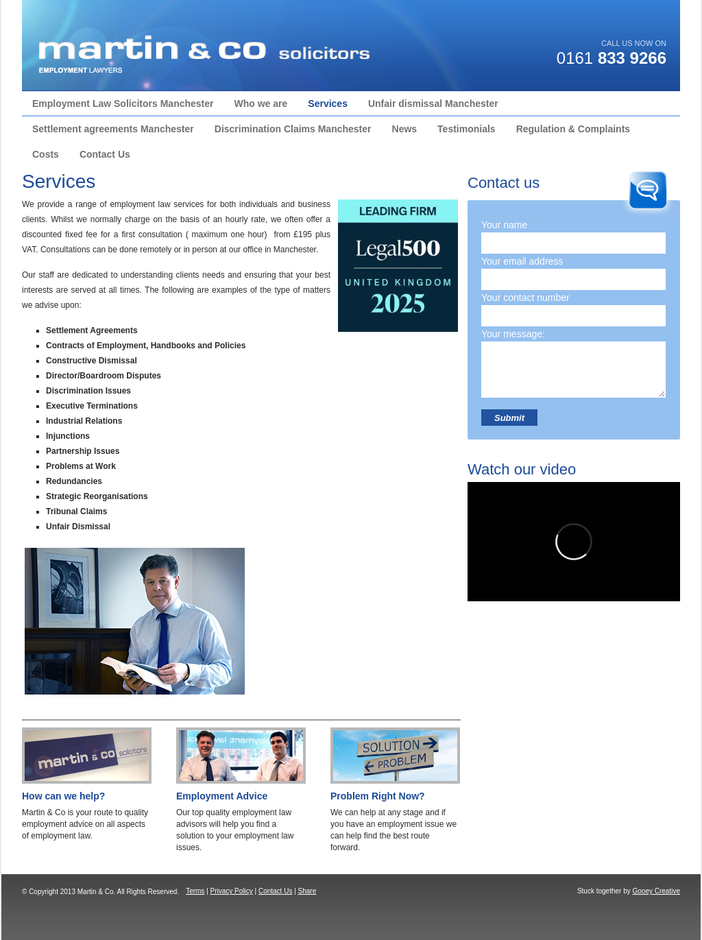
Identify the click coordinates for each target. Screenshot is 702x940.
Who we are (261, 103)
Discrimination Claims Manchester (293, 128)
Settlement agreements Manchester (113, 128)
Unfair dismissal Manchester (433, 103)
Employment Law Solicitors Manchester (123, 103)
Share (307, 891)
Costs (45, 154)
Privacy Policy (231, 891)
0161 (611, 58)
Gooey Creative (656, 891)
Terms (195, 891)
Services (328, 103)
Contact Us (105, 154)
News (404, 128)
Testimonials (466, 128)
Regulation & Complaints (573, 128)
